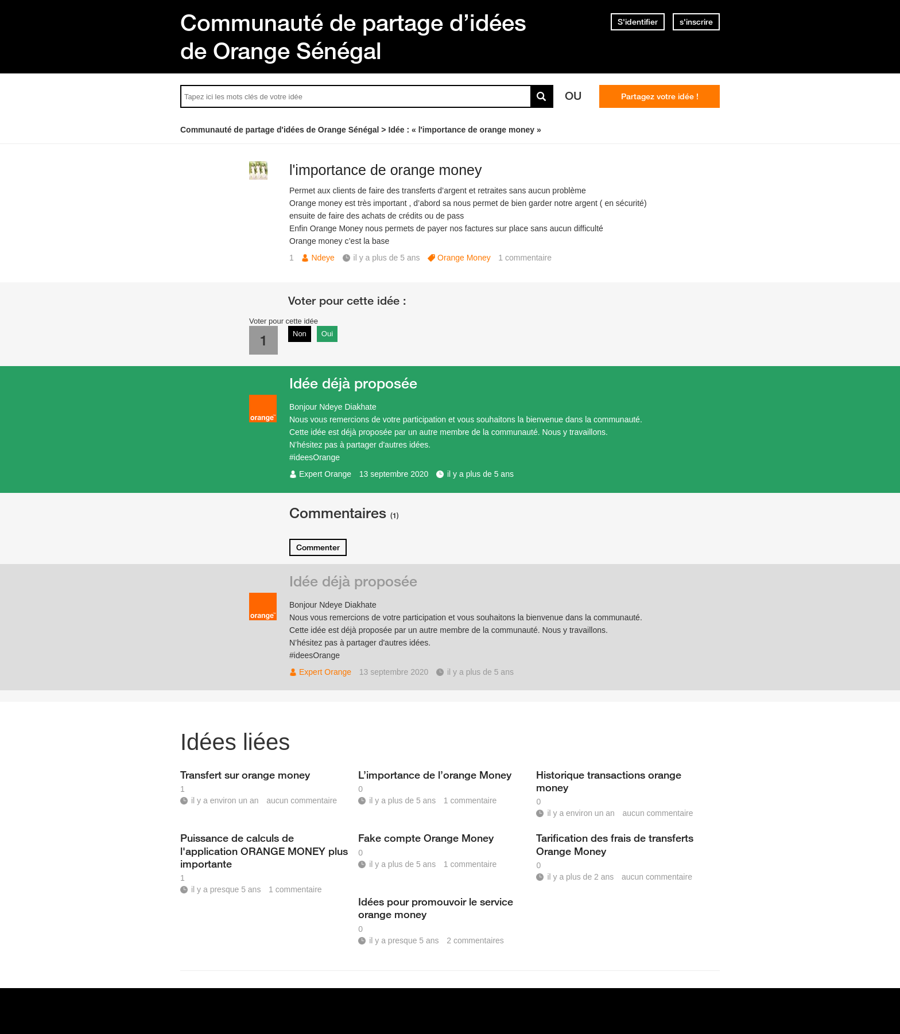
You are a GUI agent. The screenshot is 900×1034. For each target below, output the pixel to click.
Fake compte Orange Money (426, 837)
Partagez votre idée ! (660, 96)
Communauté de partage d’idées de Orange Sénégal (353, 36)
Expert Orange (325, 474)
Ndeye (322, 257)
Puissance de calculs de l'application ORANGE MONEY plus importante (264, 850)
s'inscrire (696, 22)
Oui (327, 333)
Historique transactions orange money (608, 781)
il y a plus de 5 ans (480, 474)
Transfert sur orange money (245, 774)
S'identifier (638, 22)
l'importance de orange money (385, 170)
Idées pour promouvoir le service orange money (435, 907)
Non (300, 333)
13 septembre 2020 (394, 474)
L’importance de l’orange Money (434, 774)
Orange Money (464, 257)
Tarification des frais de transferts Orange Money (614, 844)
